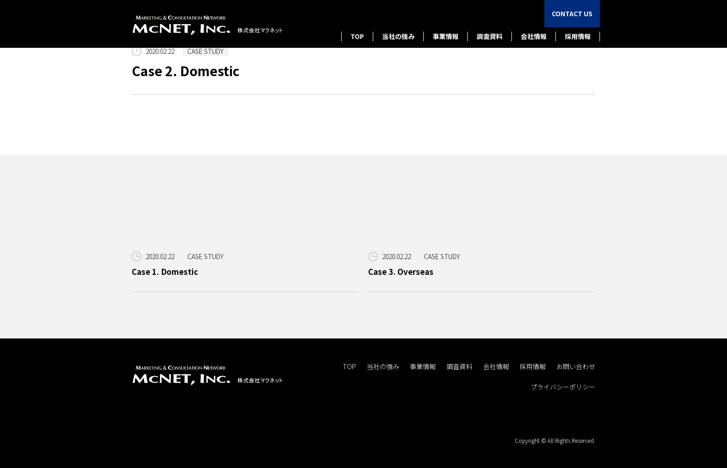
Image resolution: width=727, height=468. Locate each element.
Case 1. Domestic (165, 271)
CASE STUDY (205, 51)
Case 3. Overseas (401, 271)
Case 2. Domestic (186, 70)
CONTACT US (572, 13)
